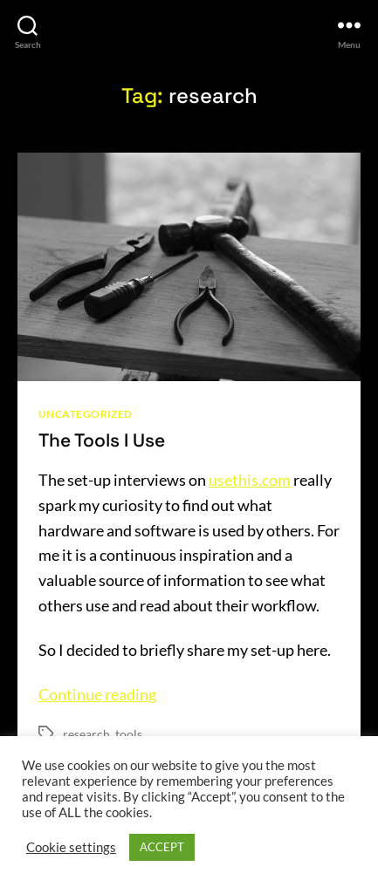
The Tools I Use (101, 440)
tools (128, 734)
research (86, 734)
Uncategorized (85, 413)
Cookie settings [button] (71, 847)
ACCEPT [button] (162, 847)
